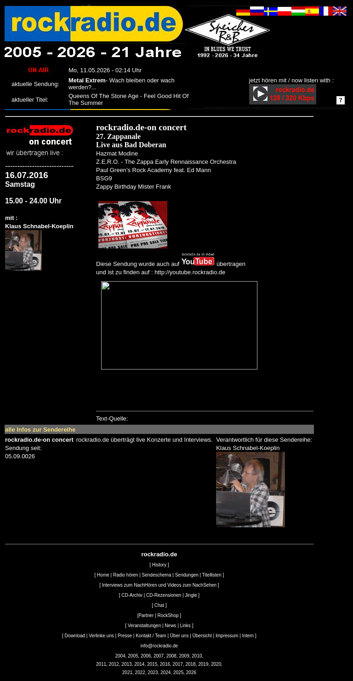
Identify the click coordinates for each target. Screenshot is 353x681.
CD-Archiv (131, 595)
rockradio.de (159, 554)
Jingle (191, 595)
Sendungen (187, 574)
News (170, 625)
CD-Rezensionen (163, 595)
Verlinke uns (101, 635)
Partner (146, 615)
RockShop (167, 615)
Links (185, 625)
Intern (248, 635)
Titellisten (212, 574)
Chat (159, 605)
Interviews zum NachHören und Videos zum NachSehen (159, 585)
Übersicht (202, 635)
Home (103, 574)
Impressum (227, 635)
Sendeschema (156, 574)
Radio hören (125, 574)
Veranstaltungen (144, 625)
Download (75, 635)
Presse (125, 635)
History (159, 564)
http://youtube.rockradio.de (189, 272)
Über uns (179, 635)
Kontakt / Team (151, 635)
